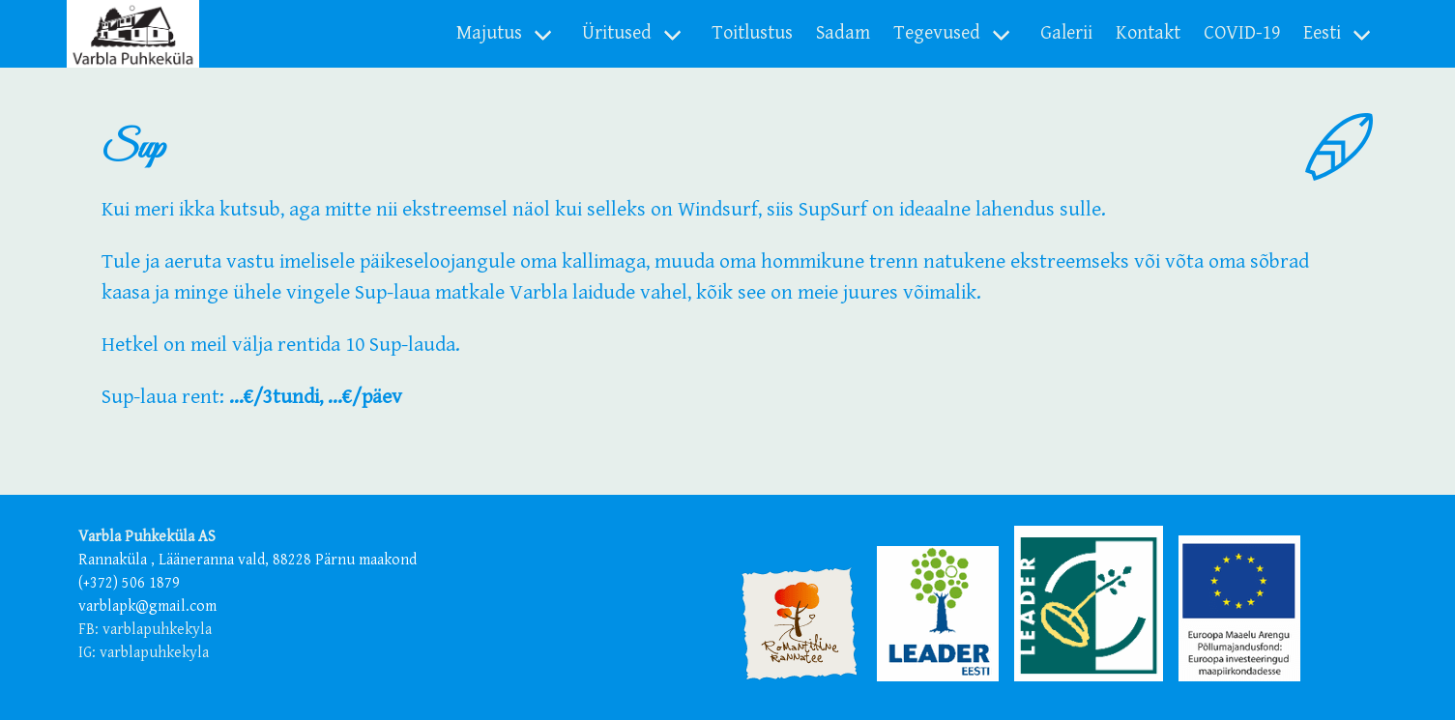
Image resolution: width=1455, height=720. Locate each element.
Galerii (1066, 33)
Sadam (843, 33)
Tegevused (936, 33)
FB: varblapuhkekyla (145, 629)
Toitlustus (752, 33)
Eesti (1322, 33)
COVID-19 (1242, 33)
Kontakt (1148, 33)
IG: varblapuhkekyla (143, 653)
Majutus (489, 33)
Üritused (617, 33)
